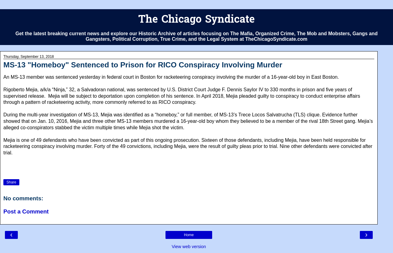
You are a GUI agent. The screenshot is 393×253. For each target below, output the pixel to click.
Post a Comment (26, 211)
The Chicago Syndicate (196, 20)
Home (189, 235)
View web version (189, 246)
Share (11, 182)
